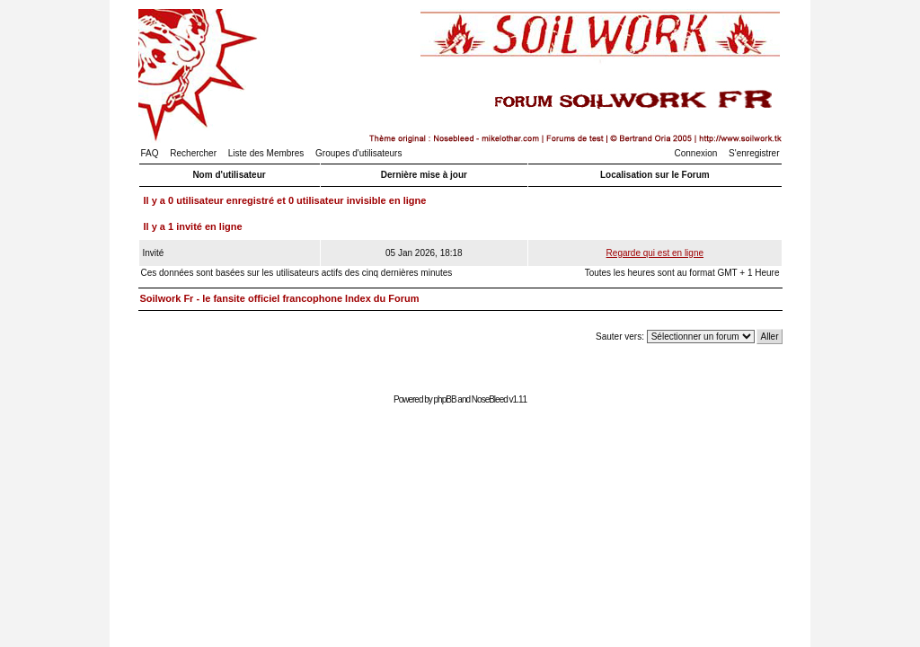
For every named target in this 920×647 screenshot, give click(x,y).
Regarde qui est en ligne (654, 253)
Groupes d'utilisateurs (358, 153)
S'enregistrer (754, 153)
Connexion (696, 153)
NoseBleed (490, 399)
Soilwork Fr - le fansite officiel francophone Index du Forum (280, 298)
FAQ (150, 153)
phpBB (445, 399)
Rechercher (193, 153)
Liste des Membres (266, 153)
